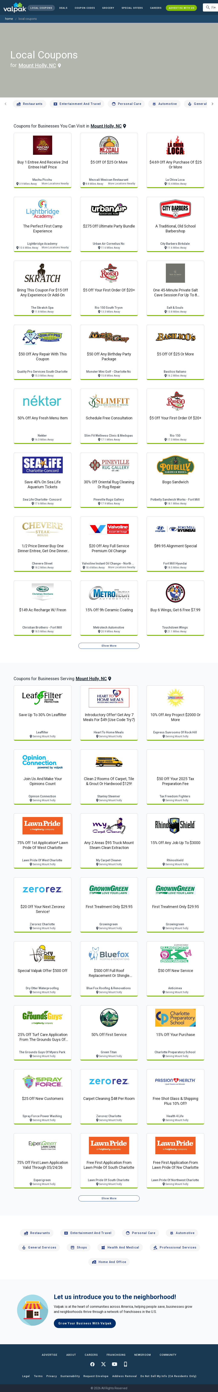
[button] (132, 8)
